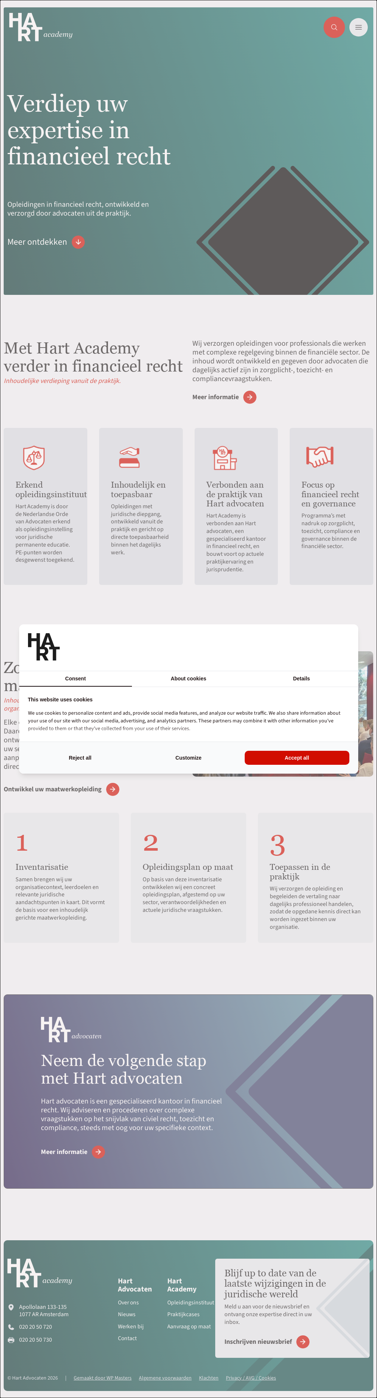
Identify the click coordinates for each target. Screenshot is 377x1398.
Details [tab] (301, 678)
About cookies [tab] (188, 678)
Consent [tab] (75, 678)
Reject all (80, 758)
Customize (188, 758)
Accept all (297, 758)
